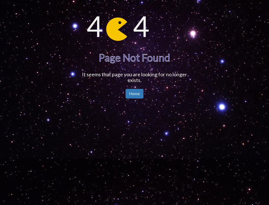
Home (134, 93)
